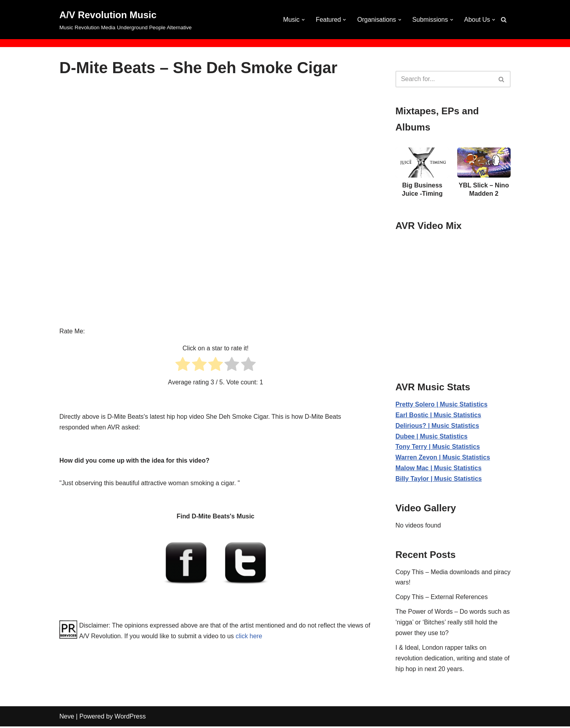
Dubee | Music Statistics (431, 436)
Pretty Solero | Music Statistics (441, 404)
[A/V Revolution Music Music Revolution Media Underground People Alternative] (125, 19)
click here (256, 636)
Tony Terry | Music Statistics (438, 447)
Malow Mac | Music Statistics (438, 468)
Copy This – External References (441, 598)
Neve (66, 718)
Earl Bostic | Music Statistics (438, 415)
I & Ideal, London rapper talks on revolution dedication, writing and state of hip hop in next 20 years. (452, 660)
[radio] (182, 365)
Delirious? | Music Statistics (437, 425)
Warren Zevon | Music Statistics (442, 458)
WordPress (130, 718)
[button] (302, 19)
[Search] (504, 20)
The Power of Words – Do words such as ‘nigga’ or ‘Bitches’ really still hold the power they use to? (453, 624)
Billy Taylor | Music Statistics (438, 479)
